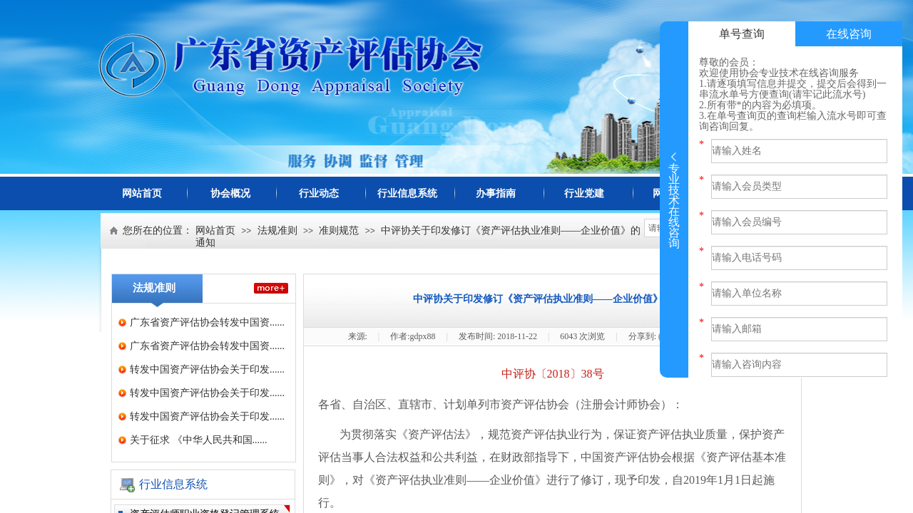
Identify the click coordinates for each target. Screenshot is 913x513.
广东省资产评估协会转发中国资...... (207, 322)
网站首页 (142, 193)
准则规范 (339, 230)
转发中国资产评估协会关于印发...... (207, 369)
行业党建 (584, 193)
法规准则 (277, 230)
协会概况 (230, 193)
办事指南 (496, 193)
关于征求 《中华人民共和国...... (198, 440)
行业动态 (319, 193)
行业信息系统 (407, 193)
